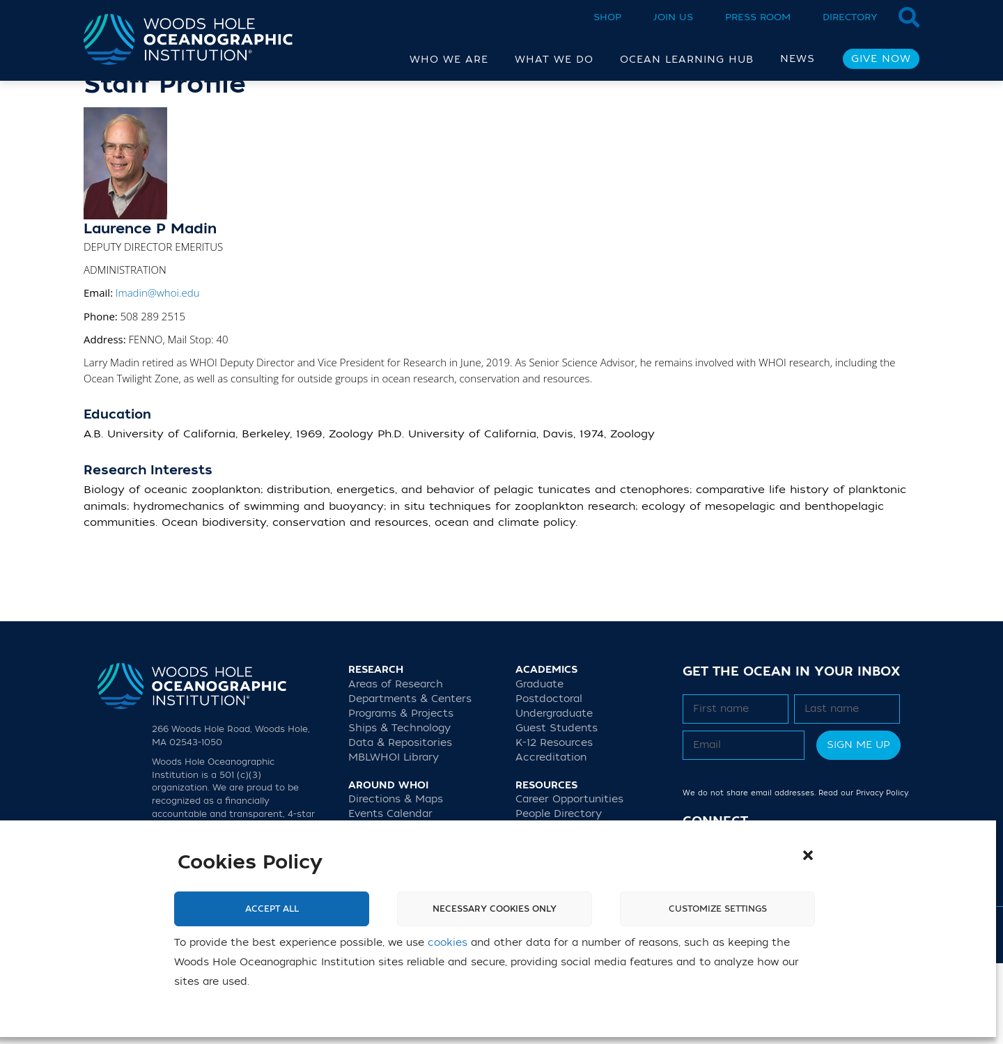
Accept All (272, 908)
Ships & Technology (399, 809)
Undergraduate (554, 794)
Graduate (539, 765)
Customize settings (718, 908)
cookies (447, 942)
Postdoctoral (548, 779)
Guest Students (556, 809)
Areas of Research (395, 765)
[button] (808, 855)
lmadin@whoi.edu (158, 373)
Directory (850, 17)
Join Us (673, 17)
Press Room (758, 17)
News (797, 58)
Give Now (881, 58)
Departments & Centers (410, 779)
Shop (607, 17)
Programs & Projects (400, 794)
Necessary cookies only (495, 908)
